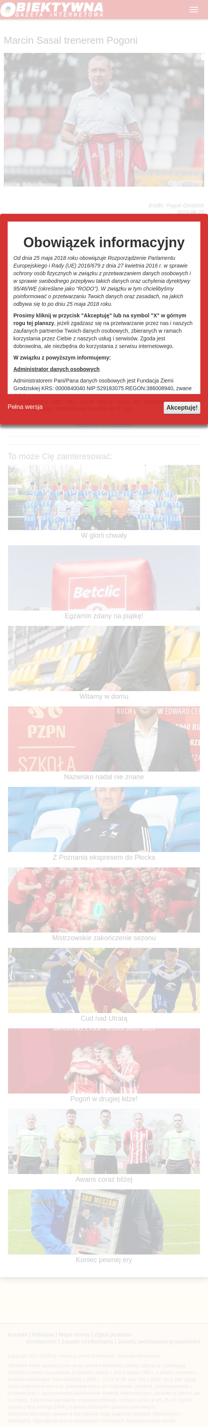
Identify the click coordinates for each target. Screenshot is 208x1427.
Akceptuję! (182, 407)
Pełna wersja (25, 407)
